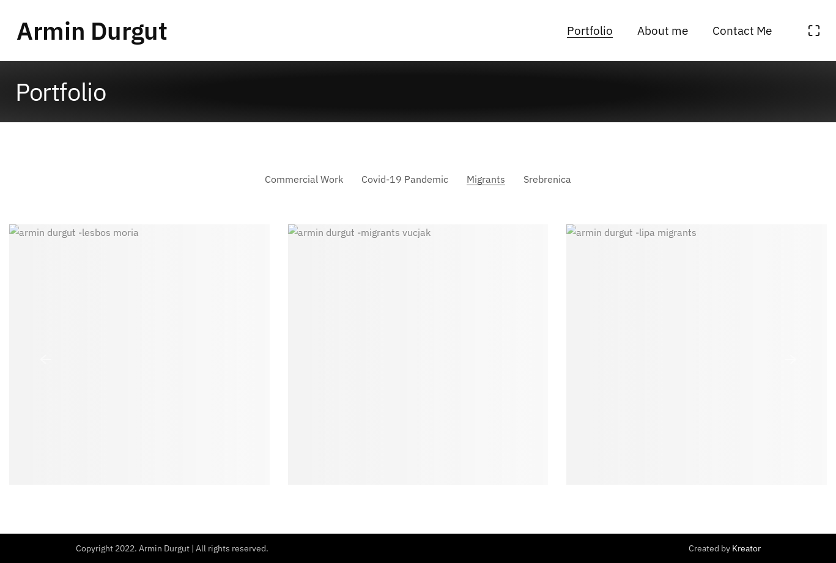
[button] (45, 359)
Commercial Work (304, 179)
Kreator (746, 548)
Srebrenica (547, 179)
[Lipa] (696, 354)
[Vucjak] (418, 354)
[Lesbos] (139, 354)
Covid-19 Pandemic (404, 179)
